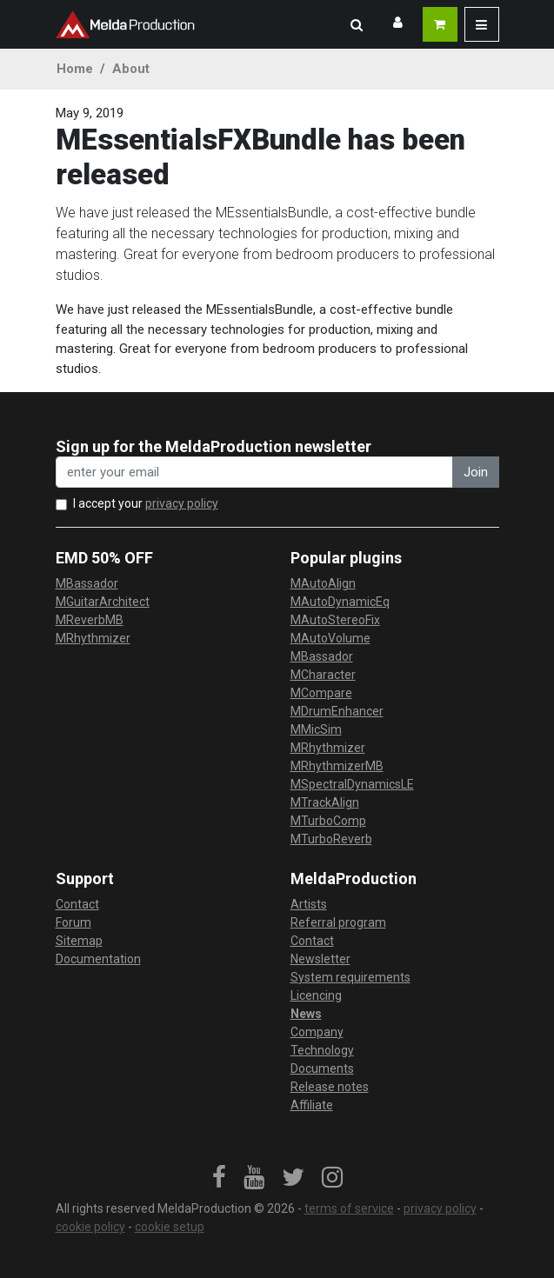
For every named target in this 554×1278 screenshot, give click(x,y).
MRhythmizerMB (337, 766)
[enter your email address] (254, 472)
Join (476, 472)
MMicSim (316, 729)
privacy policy (181, 503)
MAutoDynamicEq (340, 602)
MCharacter (323, 675)
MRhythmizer (93, 638)
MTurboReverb (331, 839)
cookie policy (90, 1227)
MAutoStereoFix (335, 620)
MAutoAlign (323, 583)
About (131, 69)
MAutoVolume (330, 638)
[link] (219, 1178)
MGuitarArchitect (103, 602)
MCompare (321, 693)
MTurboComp (328, 821)
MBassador (87, 583)
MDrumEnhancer (337, 711)
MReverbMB (89, 620)
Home (75, 69)
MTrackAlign (324, 802)
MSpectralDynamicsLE (352, 784)
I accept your (145, 503)
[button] (356, 24)
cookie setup (169, 1227)
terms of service (349, 1208)
